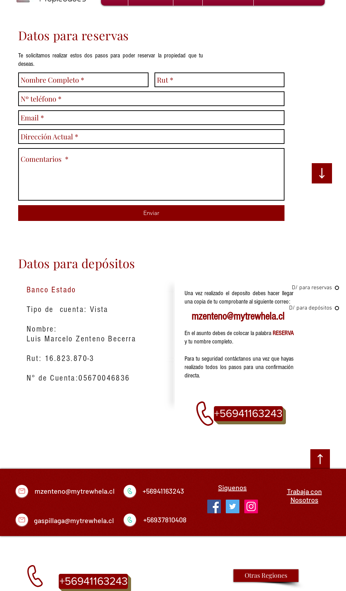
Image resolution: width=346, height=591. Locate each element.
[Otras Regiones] (265, 575)
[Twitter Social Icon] (232, 506)
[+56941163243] (248, 413)
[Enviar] (151, 213)
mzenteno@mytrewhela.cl (238, 316)
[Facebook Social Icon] (214, 506)
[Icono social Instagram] (251, 506)
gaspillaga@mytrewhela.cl (74, 520)
